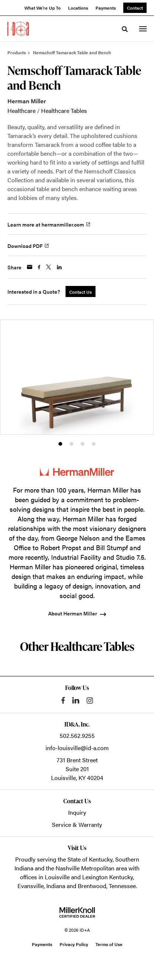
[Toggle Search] (125, 29)
